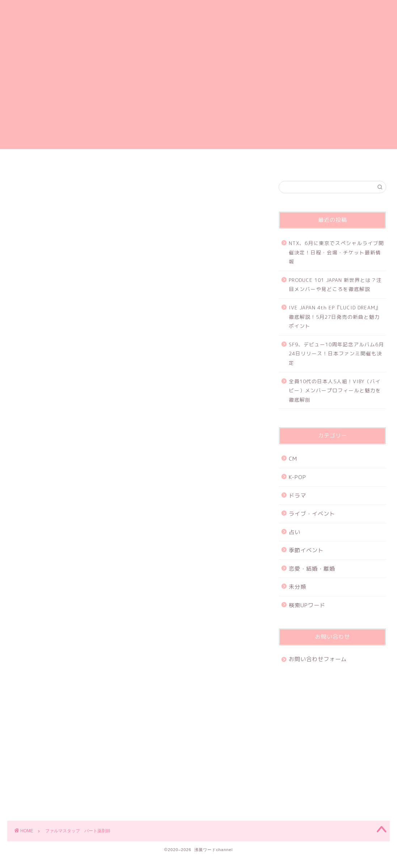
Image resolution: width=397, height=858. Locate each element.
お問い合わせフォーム (242, 162)
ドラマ (297, 495)
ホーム (68, 162)
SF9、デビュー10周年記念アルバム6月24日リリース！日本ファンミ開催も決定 (336, 353)
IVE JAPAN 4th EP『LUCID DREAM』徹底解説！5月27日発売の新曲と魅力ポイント (335, 316)
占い (294, 532)
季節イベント (306, 550)
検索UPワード (307, 605)
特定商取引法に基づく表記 (329, 162)
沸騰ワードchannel (198, 23)
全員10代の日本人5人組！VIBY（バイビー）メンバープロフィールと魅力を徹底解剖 (335, 390)
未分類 (297, 587)
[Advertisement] (198, 98)
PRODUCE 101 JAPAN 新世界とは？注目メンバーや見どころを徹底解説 (335, 284)
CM (293, 458)
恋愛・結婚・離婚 (312, 568)
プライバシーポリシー (154, 162)
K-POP (297, 477)
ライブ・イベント (312, 513)
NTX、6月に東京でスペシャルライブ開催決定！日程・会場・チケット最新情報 (336, 252)
